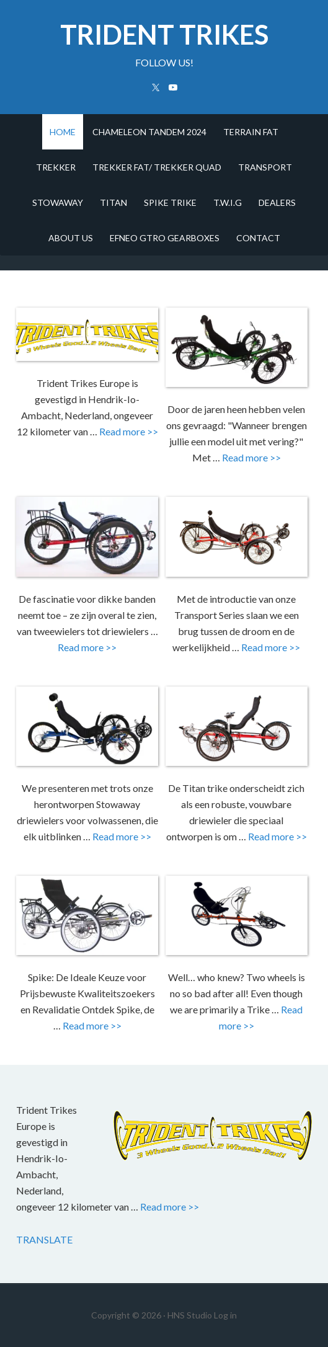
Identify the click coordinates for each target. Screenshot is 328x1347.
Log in (225, 1315)
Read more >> (128, 431)
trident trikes (164, 34)
